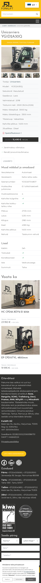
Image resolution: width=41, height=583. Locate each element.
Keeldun (7, 579)
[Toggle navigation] (37, 21)
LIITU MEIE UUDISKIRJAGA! (14, 454)
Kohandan (19, 579)
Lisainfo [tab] (7, 161)
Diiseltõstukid (12, 25)
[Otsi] (37, 14)
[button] (37, 60)
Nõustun (30, 579)
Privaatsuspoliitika (10, 441)
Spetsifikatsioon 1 (12, 133)
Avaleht (4, 25)
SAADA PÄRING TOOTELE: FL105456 (20, 42)
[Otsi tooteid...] (17, 14)
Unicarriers (15, 82)
